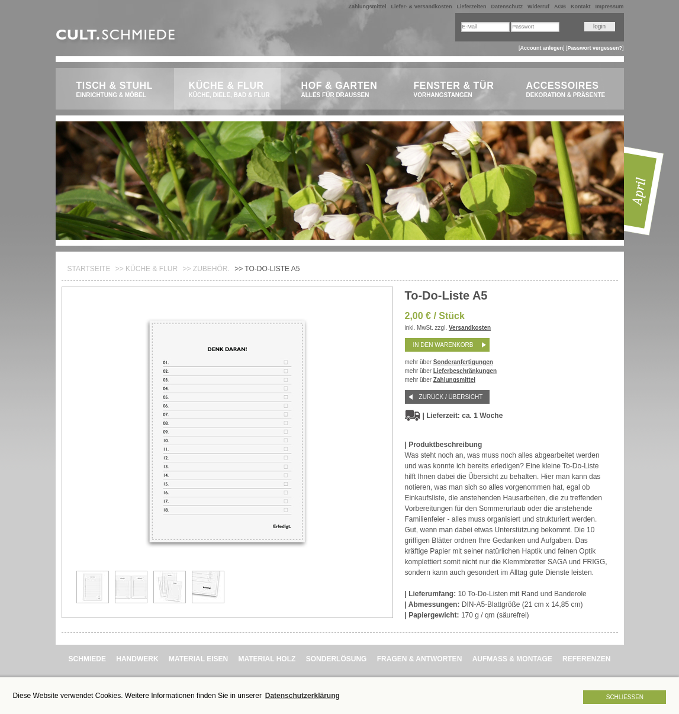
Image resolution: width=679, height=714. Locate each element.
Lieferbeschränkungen (465, 371)
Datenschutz (507, 6)
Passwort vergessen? (594, 48)
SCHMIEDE (87, 659)
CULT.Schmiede (117, 37)
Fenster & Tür (457, 90)
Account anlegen (541, 48)
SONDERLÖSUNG (336, 659)
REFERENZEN (586, 659)
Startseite (89, 269)
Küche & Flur (232, 90)
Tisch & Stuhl (119, 90)
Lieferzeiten (472, 6)
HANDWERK (137, 659)
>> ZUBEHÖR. (205, 269)
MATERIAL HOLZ (266, 659)
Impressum (609, 6)
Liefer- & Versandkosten (421, 6)
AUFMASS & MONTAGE (512, 659)
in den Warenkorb (443, 345)
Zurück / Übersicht (451, 397)
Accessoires (569, 90)
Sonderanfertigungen (463, 362)
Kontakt (581, 6)
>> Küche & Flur (146, 269)
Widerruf (538, 6)
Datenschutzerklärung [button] (302, 696)
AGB (560, 6)
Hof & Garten (344, 90)
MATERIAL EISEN (198, 659)
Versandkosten (470, 327)
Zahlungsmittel (367, 6)
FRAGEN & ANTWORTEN (419, 659)
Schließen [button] (624, 697)
